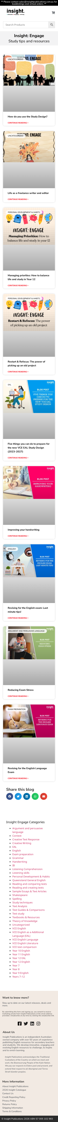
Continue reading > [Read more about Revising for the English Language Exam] (18, 778)
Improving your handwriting (23, 529)
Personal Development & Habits (31, 876)
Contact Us (7, 1093)
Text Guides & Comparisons (28, 910)
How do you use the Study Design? (27, 116)
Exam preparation (22, 854)
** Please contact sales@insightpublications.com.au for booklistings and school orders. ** (29, 2)
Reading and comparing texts (29, 884)
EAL (14, 847)
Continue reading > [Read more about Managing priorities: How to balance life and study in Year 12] (18, 285)
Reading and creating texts (28, 887)
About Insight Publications (15, 1086)
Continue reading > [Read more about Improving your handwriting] (18, 536)
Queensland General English (29, 880)
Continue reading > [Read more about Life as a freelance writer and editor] (18, 199)
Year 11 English (21, 954)
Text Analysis (19, 906)
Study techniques (22, 902)
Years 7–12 (18, 976)
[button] (9, 796)
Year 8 (15, 969)
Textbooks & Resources (26, 917)
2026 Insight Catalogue (14, 1089)
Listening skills (20, 872)
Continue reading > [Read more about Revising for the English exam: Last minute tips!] (18, 618)
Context (16, 835)
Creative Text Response (25, 839)
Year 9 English (20, 973)
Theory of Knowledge (24, 921)
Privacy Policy (9, 1100)
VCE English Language (25, 939)
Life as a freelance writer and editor (28, 193)
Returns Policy (9, 1104)
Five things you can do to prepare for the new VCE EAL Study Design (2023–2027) (28, 447)
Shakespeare (20, 895)
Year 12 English (21, 961)
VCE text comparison (24, 947)
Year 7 (15, 965)
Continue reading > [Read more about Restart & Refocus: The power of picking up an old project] (18, 371)
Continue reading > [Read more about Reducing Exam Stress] (18, 696)
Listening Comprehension (27, 869)
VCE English (19, 928)
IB (13, 865)
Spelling (17, 898)
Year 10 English (21, 950)
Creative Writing (21, 843)
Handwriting (19, 861)
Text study (18, 913)
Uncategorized (21, 924)
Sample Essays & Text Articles (29, 891)
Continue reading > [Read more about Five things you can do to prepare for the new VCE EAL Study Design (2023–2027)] (18, 457)
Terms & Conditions (12, 1111)
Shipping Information (12, 1107)
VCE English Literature (25, 943)
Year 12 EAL (19, 958)
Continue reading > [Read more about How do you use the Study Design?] (18, 122)
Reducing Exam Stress (21, 690)
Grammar (18, 858)
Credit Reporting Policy (13, 1097)
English (16, 850)
